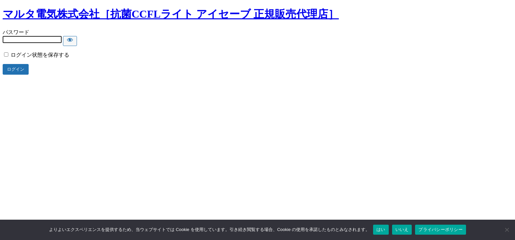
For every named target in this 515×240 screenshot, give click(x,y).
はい (380, 229)
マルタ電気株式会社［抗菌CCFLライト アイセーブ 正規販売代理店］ (171, 14)
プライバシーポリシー (440, 229)
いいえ (402, 229)
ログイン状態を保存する (36, 55)
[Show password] (70, 41)
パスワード (16, 32)
